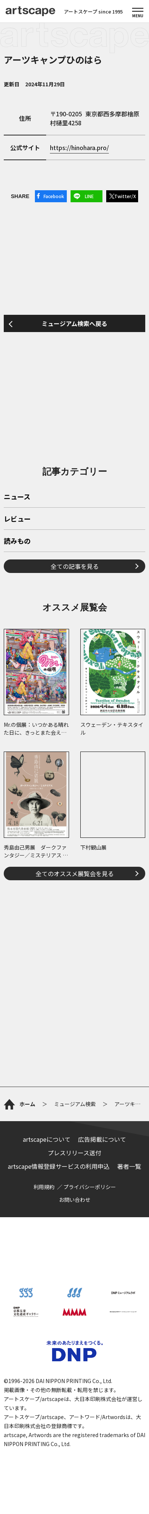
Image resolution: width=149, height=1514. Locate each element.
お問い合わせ (74, 1199)
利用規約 (43, 1187)
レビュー (17, 519)
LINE (89, 196)
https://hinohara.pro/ (79, 147)
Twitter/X (125, 196)
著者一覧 (129, 1166)
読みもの (17, 541)
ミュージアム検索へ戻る (74, 323)
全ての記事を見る (75, 566)
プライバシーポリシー (89, 1187)
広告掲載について (102, 1139)
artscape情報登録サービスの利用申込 (59, 1166)
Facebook (54, 196)
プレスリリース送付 (74, 1152)
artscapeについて (47, 1139)
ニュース (17, 497)
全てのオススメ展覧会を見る (75, 873)
